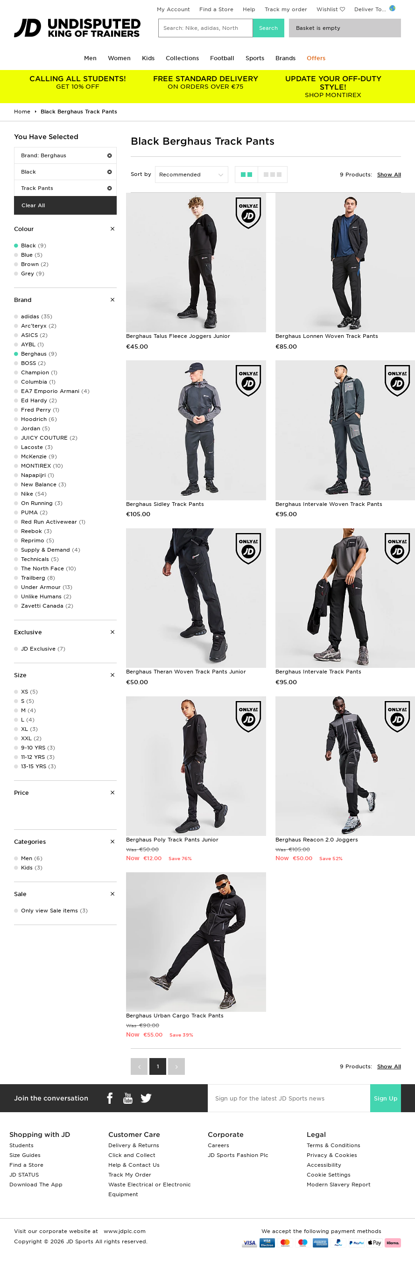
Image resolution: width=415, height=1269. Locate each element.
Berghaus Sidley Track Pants (165, 504)
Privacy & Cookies (332, 1155)
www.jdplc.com (124, 1231)
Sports (255, 58)
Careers (218, 1145)
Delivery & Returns (133, 1145)
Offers (316, 58)
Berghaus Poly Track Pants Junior (172, 839)
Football (222, 58)
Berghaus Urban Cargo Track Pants (175, 1015)
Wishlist (327, 9)
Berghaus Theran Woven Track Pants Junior (186, 671)
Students (21, 1145)
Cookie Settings (329, 1174)
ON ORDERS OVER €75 (205, 82)
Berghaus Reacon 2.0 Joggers (316, 839)
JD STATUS (24, 1174)
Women (119, 58)
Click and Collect (131, 1155)
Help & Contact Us (134, 1165)
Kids (148, 58)
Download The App (36, 1184)
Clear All (33, 205)
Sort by (141, 174)
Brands (285, 58)
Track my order (286, 9)
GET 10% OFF (78, 82)
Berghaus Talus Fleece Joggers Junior (178, 336)
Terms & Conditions (333, 1145)
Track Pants (66, 188)
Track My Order (129, 1174)
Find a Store (216, 9)
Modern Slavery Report (339, 1184)
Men (90, 58)
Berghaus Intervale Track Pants (318, 671)
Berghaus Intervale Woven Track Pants (328, 504)
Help (249, 9)
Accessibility (324, 1165)
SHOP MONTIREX (333, 86)
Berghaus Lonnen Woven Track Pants (326, 336)
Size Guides (25, 1155)
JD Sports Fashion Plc (238, 1155)
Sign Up (385, 1098)
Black (66, 171)
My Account (173, 9)
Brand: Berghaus (66, 155)
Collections (182, 58)
